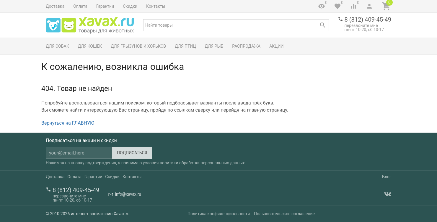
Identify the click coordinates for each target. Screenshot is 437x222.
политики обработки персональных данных (202, 162)
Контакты (155, 6)
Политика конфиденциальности (218, 213)
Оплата (80, 6)
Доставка (55, 6)
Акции (276, 46)
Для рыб (214, 46)
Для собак (57, 46)
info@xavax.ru (128, 194)
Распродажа (246, 46)
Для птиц (185, 46)
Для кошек (90, 46)
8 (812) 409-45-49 (368, 19)
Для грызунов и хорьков (138, 46)
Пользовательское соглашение (284, 213)
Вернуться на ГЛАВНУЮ (67, 123)
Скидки (130, 6)
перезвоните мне (361, 25)
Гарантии (105, 6)
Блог (386, 176)
